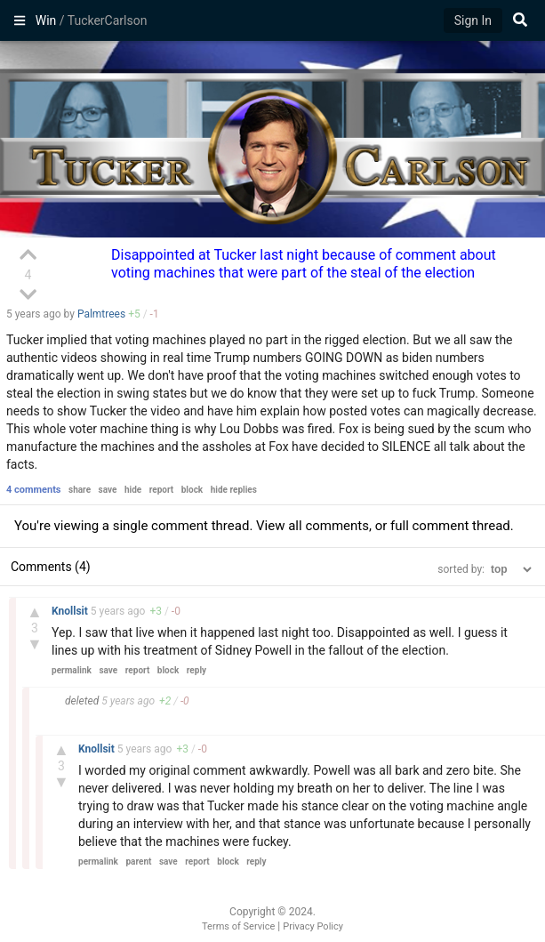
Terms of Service (238, 926)
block (192, 490)
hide (132, 490)
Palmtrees (101, 314)
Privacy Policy (313, 926)
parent (138, 861)
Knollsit (71, 611)
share (79, 490)
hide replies (234, 490)
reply (196, 670)
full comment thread (450, 526)
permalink (72, 670)
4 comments (33, 489)
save (108, 490)
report (161, 490)
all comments (328, 526)
